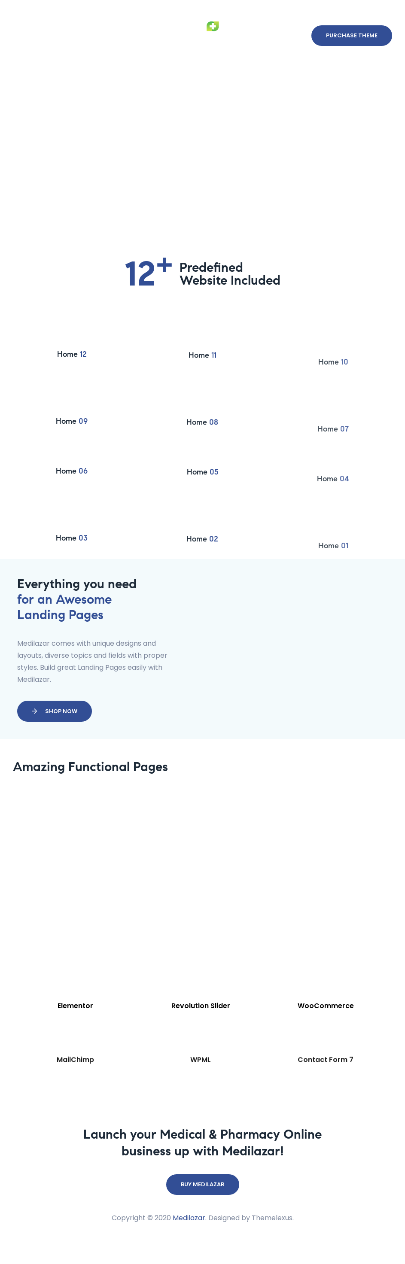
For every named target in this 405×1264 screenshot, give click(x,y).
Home (72, 371)
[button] (351, 47)
